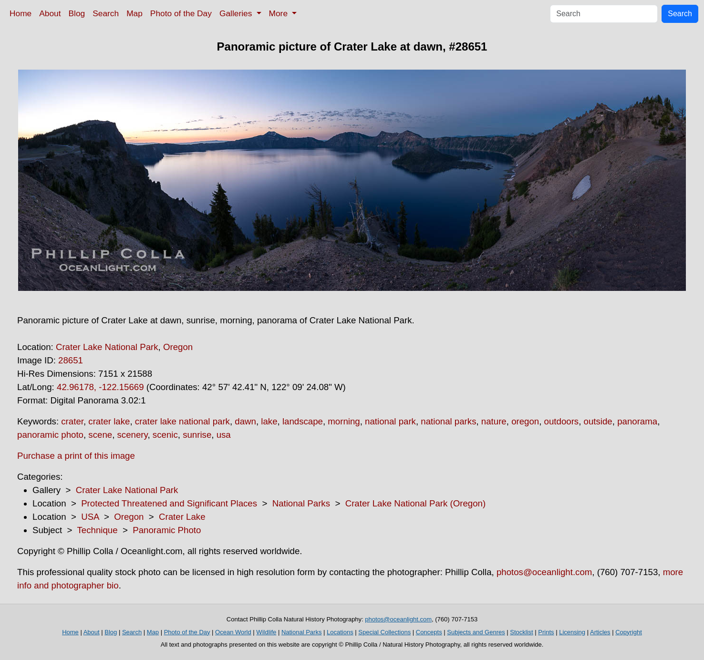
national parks (448, 421)
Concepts (429, 632)
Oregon (178, 347)
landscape (302, 421)
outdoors (561, 421)
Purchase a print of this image (76, 456)
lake (269, 421)
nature (494, 421)
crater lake (109, 421)
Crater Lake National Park (107, 347)
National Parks (301, 503)
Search (106, 13)
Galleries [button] (236, 13)
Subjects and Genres (476, 632)
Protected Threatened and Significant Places (169, 503)
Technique (97, 530)
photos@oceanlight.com (544, 572)
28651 (70, 360)
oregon (525, 421)
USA (90, 517)
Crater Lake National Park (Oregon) (415, 503)
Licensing (572, 632)
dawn (245, 421)
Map (134, 13)
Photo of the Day (181, 13)
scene (100, 435)
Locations (340, 632)
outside (598, 421)
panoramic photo (50, 435)
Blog (77, 13)
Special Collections (384, 632)
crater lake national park (182, 421)
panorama (637, 421)
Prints (546, 632)
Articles (600, 632)
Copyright (628, 632)
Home (20, 13)
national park (390, 421)
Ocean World (233, 632)
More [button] (279, 13)
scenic (165, 435)
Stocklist (521, 632)
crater (72, 421)
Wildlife (266, 632)
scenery (132, 435)
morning (344, 421)
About (50, 13)
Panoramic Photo (167, 530)
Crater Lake (182, 517)
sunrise (197, 435)
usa (224, 435)
